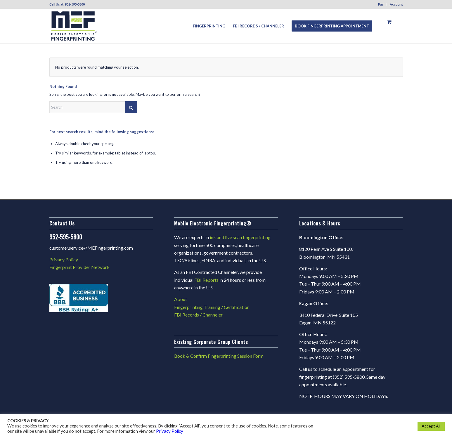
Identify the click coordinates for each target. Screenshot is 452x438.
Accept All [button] (431, 425)
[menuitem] (381, 4)
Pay (381, 4)
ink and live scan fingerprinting (240, 237)
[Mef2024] (74, 26)
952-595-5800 (75, 4)
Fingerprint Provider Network (79, 267)
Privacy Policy (63, 259)
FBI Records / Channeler (198, 314)
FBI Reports (206, 280)
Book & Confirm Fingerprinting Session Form (219, 356)
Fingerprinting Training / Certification (212, 307)
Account (396, 4)
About (180, 299)
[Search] (93, 107)
